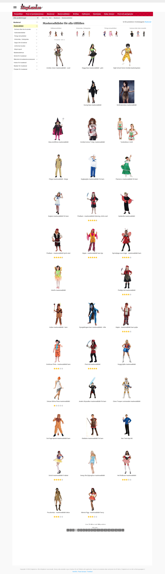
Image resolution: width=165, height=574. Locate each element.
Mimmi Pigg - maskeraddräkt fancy (92, 512)
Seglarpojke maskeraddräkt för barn (92, 179)
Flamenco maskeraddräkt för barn (127, 179)
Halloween (86, 14)
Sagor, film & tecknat (20, 42)
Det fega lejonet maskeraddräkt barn (58, 438)
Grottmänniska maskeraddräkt (127, 105)
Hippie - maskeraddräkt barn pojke (127, 327)
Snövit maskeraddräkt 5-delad (58, 475)
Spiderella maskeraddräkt (126, 216)
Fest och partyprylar (125, 14)
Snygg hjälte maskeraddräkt (127, 364)
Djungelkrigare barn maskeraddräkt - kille (92, 327)
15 (112, 530)
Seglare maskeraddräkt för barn (58, 216)
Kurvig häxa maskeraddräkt (92, 105)
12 (102, 530)
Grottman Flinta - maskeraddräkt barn (58, 364)
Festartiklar (18, 14)
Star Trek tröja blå (126, 438)
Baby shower (109, 14)
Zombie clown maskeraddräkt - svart (58, 68)
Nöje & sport (18, 49)
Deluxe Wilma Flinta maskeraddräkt (58, 401)
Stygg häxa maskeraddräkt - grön (92, 68)
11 (98, 530)
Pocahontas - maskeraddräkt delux (58, 512)
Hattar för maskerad (20, 62)
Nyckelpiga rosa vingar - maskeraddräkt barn (126, 253)
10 (95, 530)
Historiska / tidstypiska (21, 39)
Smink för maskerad (20, 56)
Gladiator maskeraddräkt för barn (92, 438)
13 (105, 530)
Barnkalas (97, 14)
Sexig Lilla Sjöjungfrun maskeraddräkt (92, 475)
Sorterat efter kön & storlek (22, 29)
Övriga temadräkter (20, 36)
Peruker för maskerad (20, 69)
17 (120, 530)
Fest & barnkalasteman (35, 14)
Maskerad (50, 14)
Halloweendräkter (19, 32)
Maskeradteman (19, 52)
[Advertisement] (25, 105)
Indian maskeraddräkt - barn (58, 327)
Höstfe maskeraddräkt (58, 290)
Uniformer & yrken (19, 46)
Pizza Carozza (82, 571)
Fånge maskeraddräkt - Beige (58, 179)
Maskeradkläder (64, 14)
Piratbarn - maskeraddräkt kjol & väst (58, 253)
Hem (50, 18)
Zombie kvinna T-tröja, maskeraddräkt (92, 142)
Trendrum (90, 571)
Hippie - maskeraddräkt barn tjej (92, 253)
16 (116, 530)
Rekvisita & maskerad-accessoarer (24, 59)
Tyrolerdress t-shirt (127, 142)
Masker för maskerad (20, 66)
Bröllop (76, 14)
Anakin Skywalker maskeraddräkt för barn (92, 401)
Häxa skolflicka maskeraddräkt (58, 142)
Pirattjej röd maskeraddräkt (126, 290)
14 (109, 530)
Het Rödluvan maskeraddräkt (126, 475)
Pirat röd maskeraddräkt (92, 364)
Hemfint (75, 571)
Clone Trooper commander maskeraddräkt (126, 401)
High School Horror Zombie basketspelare (126, 68)
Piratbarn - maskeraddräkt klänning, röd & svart (92, 216)
